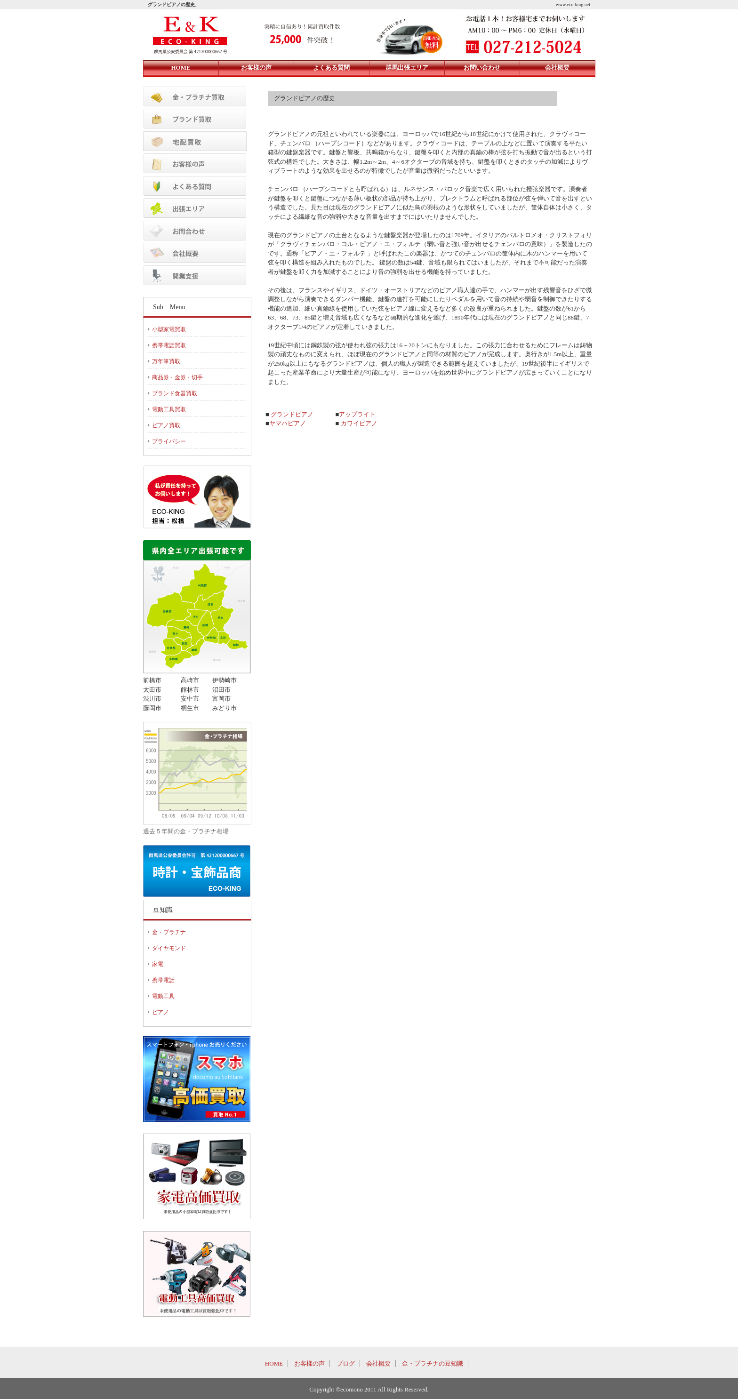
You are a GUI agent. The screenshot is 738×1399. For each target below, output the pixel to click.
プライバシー (169, 441)
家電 (157, 964)
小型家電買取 (169, 329)
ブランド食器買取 (174, 393)
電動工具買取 (169, 409)
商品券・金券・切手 (177, 377)
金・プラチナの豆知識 (432, 1363)
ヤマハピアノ (287, 423)
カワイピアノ (359, 423)
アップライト (357, 414)
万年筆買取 (166, 361)
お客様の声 (309, 1363)
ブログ (346, 1363)
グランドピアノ (292, 414)
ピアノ (160, 1012)
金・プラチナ (169, 932)
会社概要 (378, 1363)
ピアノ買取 (166, 425)
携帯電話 (163, 980)
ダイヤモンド (169, 948)
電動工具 (163, 996)
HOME (274, 1363)
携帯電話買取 (169, 345)
